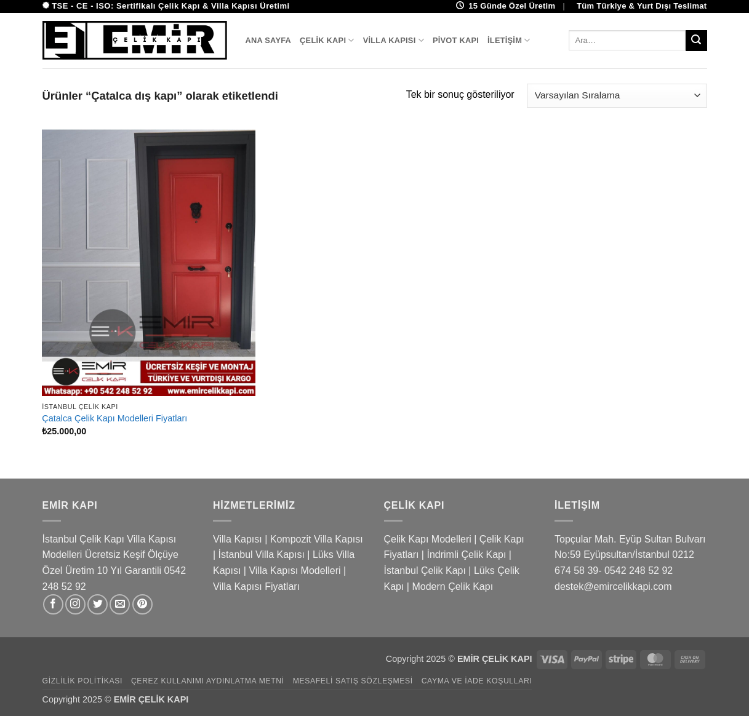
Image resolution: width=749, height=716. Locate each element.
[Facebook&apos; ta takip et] (53, 604)
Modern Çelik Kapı (452, 586)
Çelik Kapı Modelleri (427, 539)
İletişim (509, 40)
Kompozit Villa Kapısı (316, 539)
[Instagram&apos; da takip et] (75, 604)
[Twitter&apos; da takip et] (97, 604)
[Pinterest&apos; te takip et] (142, 604)
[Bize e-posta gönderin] (120, 604)
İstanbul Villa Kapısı (261, 554)
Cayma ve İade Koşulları (477, 681)
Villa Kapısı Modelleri (294, 570)
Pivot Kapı (456, 40)
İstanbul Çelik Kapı (425, 570)
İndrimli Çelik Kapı (466, 554)
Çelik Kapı (327, 40)
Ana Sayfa (269, 40)
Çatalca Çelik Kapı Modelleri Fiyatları (114, 418)
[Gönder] (696, 40)
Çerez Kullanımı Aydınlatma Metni (207, 681)
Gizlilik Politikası (82, 681)
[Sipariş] (617, 96)
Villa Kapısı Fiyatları (256, 586)
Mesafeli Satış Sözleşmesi (353, 681)
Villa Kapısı (393, 40)
